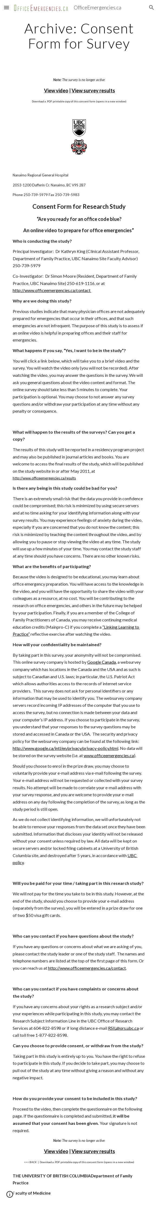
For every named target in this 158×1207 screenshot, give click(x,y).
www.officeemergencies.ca (109, 755)
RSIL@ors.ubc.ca (123, 1028)
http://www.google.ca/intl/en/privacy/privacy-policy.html (65, 748)
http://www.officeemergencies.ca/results (44, 478)
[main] (79, 36)
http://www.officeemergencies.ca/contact (52, 290)
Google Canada (101, 662)
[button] (6, 7)
